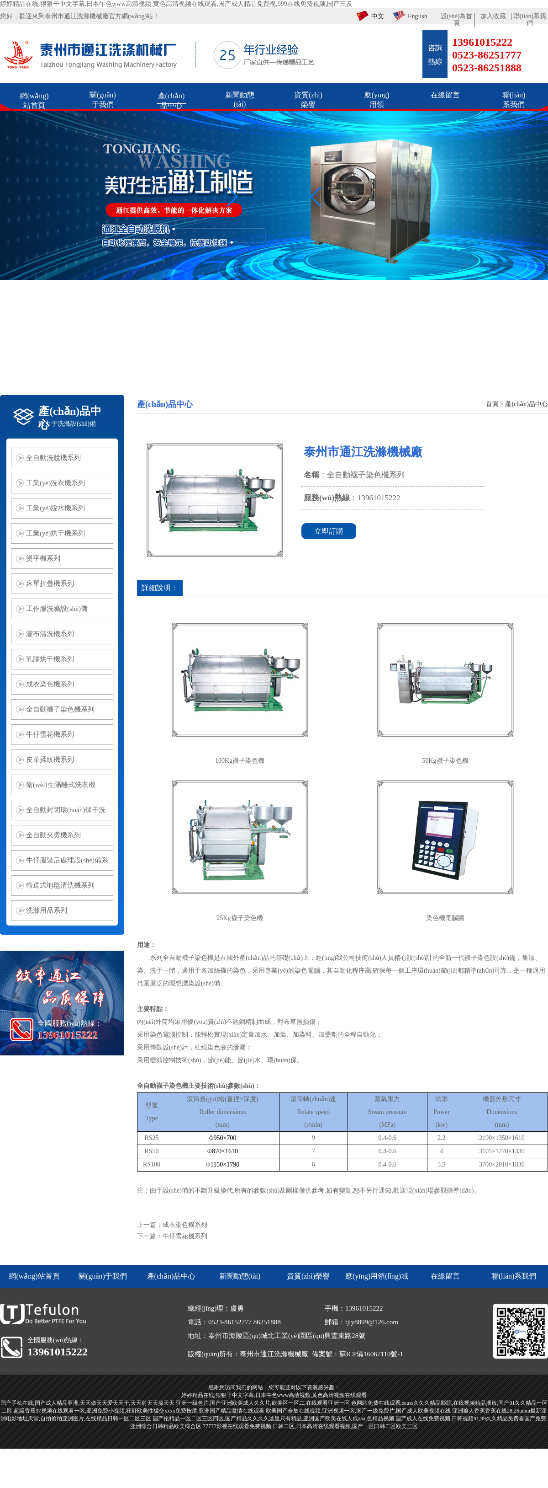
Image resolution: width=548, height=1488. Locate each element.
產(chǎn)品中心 (526, 404)
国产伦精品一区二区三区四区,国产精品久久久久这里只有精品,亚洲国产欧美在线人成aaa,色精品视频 (273, 1418)
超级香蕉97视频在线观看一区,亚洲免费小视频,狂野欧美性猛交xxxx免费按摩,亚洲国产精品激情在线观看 (139, 1411)
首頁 (492, 404)
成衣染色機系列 (185, 1224)
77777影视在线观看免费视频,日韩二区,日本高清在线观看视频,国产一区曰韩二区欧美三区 (310, 1426)
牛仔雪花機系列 (185, 1236)
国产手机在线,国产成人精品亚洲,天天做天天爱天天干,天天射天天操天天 (87, 1403)
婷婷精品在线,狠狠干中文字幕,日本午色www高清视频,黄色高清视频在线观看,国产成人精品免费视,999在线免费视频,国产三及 (176, 3)
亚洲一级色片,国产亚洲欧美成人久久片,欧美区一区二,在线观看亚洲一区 (263, 1403)
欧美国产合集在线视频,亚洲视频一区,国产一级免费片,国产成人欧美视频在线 (358, 1411)
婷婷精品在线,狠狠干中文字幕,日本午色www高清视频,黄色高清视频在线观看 (274, 1395)
